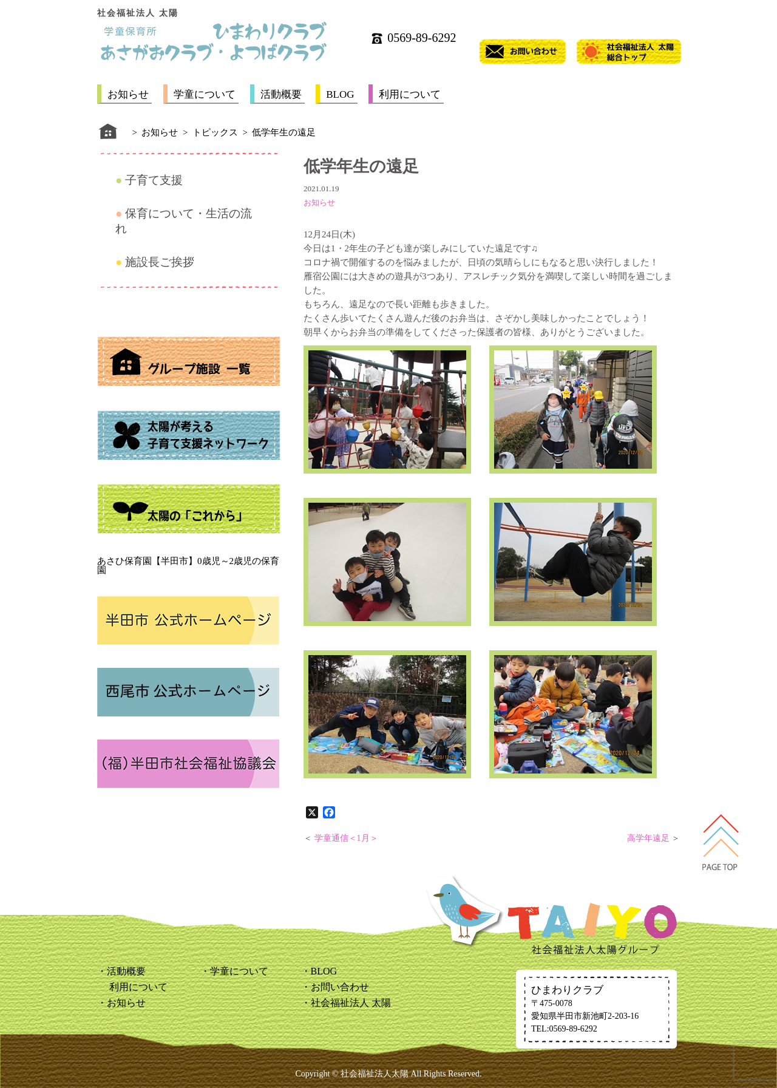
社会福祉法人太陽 (375, 1073)
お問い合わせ (340, 987)
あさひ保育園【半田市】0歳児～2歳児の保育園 (188, 565)
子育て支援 (154, 180)
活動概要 (281, 94)
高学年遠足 (648, 838)
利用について (410, 94)
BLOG (340, 94)
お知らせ (128, 94)
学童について (205, 94)
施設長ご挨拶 (159, 262)
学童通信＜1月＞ (346, 838)
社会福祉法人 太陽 (351, 1003)
